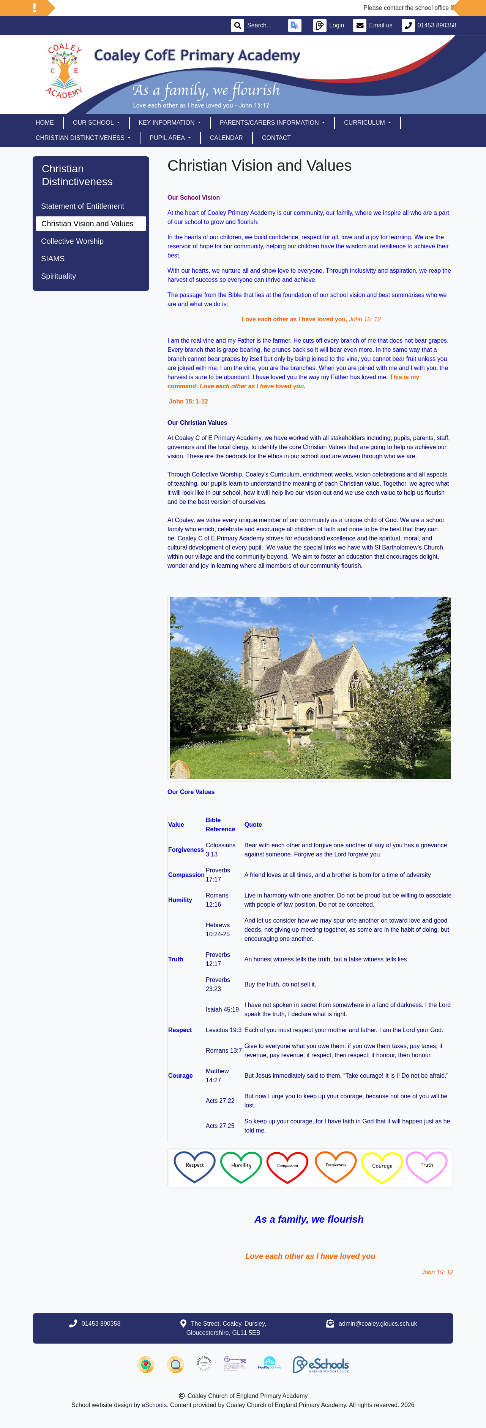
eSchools (154, 1405)
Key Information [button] (167, 122)
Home (45, 122)
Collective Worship (72, 241)
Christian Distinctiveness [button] (81, 138)
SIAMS (53, 258)
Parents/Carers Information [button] (270, 122)
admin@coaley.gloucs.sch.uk (378, 1323)
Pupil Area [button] (168, 138)
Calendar (226, 138)
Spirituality (58, 276)
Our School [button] (94, 122)
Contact (276, 138)
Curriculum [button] (365, 122)
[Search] (263, 25)
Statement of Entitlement (82, 206)
